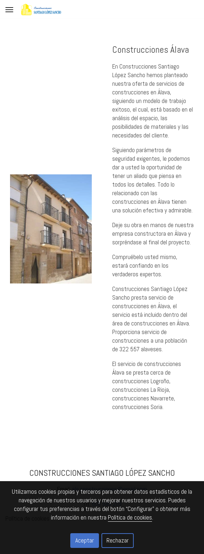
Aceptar (84, 540)
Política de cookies (130, 517)
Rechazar (117, 540)
